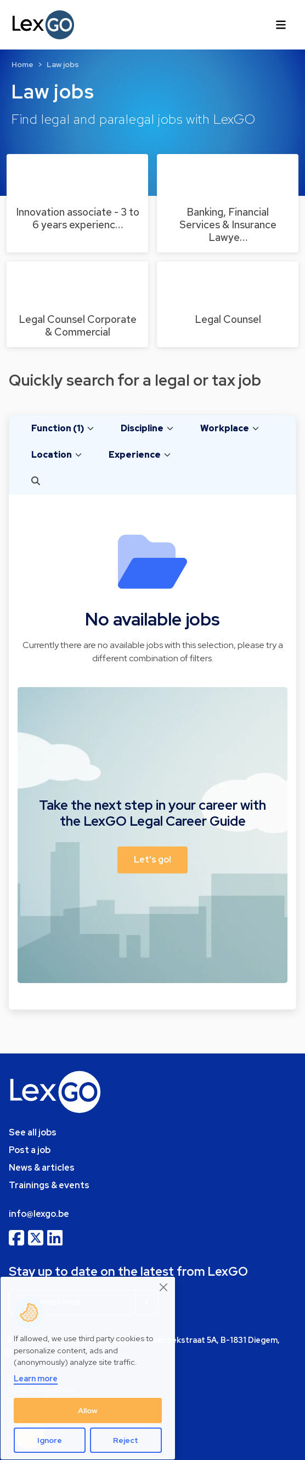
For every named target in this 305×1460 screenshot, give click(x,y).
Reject (125, 1440)
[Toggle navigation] (281, 25)
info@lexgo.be (39, 1214)
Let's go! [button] (152, 859)
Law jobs (63, 64)
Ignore (49, 1440)
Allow (88, 1410)
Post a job (29, 1150)
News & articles (42, 1167)
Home (22, 64)
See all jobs (33, 1132)
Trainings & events (49, 1185)
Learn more (36, 1378)
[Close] (164, 1287)
